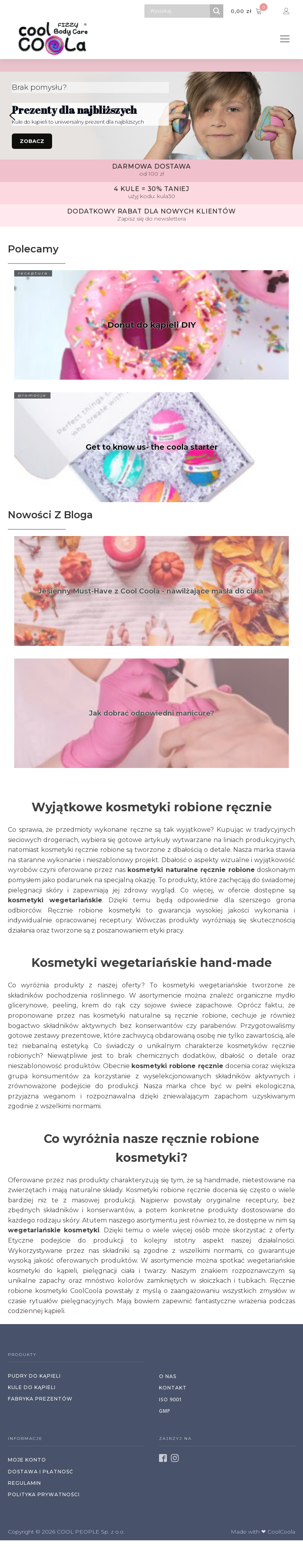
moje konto (27, 1460)
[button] (12, 115)
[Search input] (179, 11)
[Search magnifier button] (216, 11)
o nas (167, 1376)
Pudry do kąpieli (34, 1376)
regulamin (24, 1483)
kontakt (173, 1388)
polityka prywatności (44, 1494)
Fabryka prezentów (40, 1399)
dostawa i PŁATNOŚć (40, 1472)
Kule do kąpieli (32, 1387)
